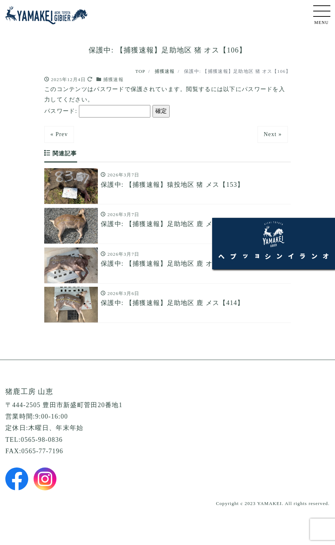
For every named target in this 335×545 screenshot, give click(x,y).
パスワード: (97, 111)
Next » (273, 134)
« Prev (59, 134)
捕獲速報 (113, 79)
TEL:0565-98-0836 (33, 448)
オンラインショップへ (320, 275)
